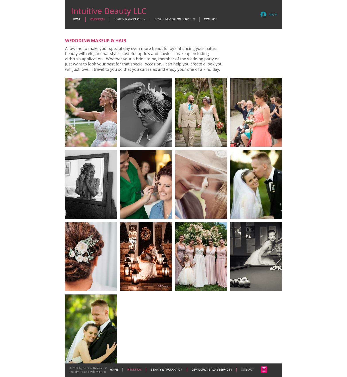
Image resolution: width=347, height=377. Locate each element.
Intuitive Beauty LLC (109, 10)
